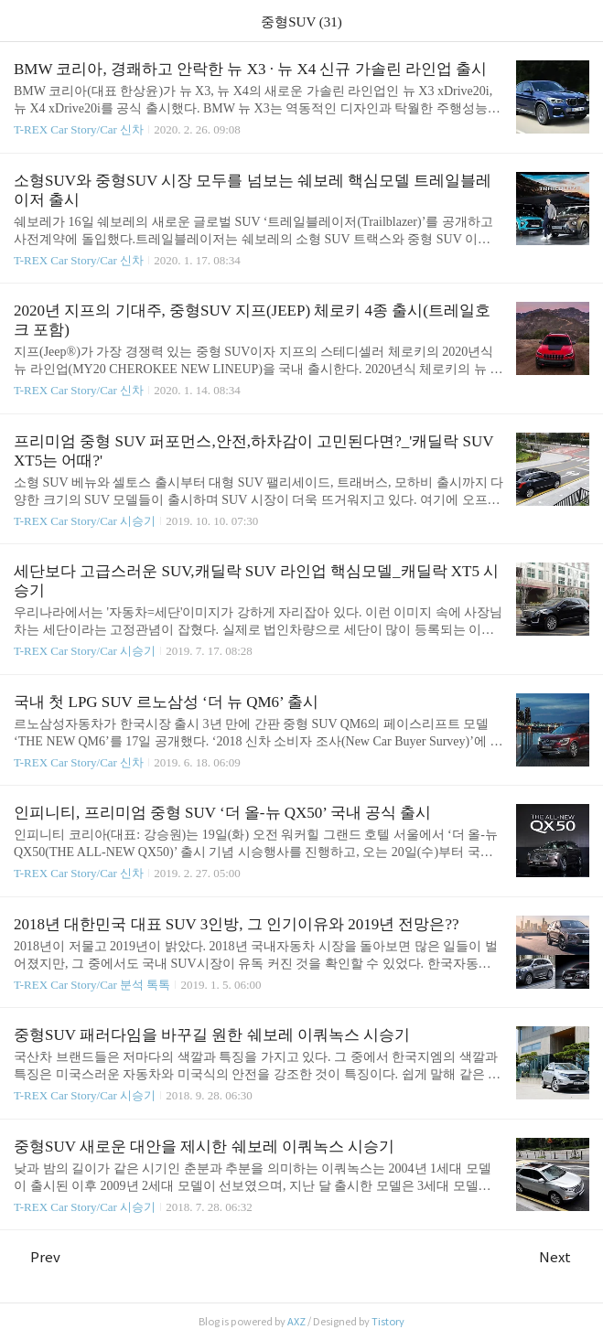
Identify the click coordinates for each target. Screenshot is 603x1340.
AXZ (296, 1321)
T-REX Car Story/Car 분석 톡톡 (92, 985)
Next (564, 1257)
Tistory (387, 1321)
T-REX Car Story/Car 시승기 (85, 521)
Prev (37, 1257)
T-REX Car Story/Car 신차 (79, 129)
